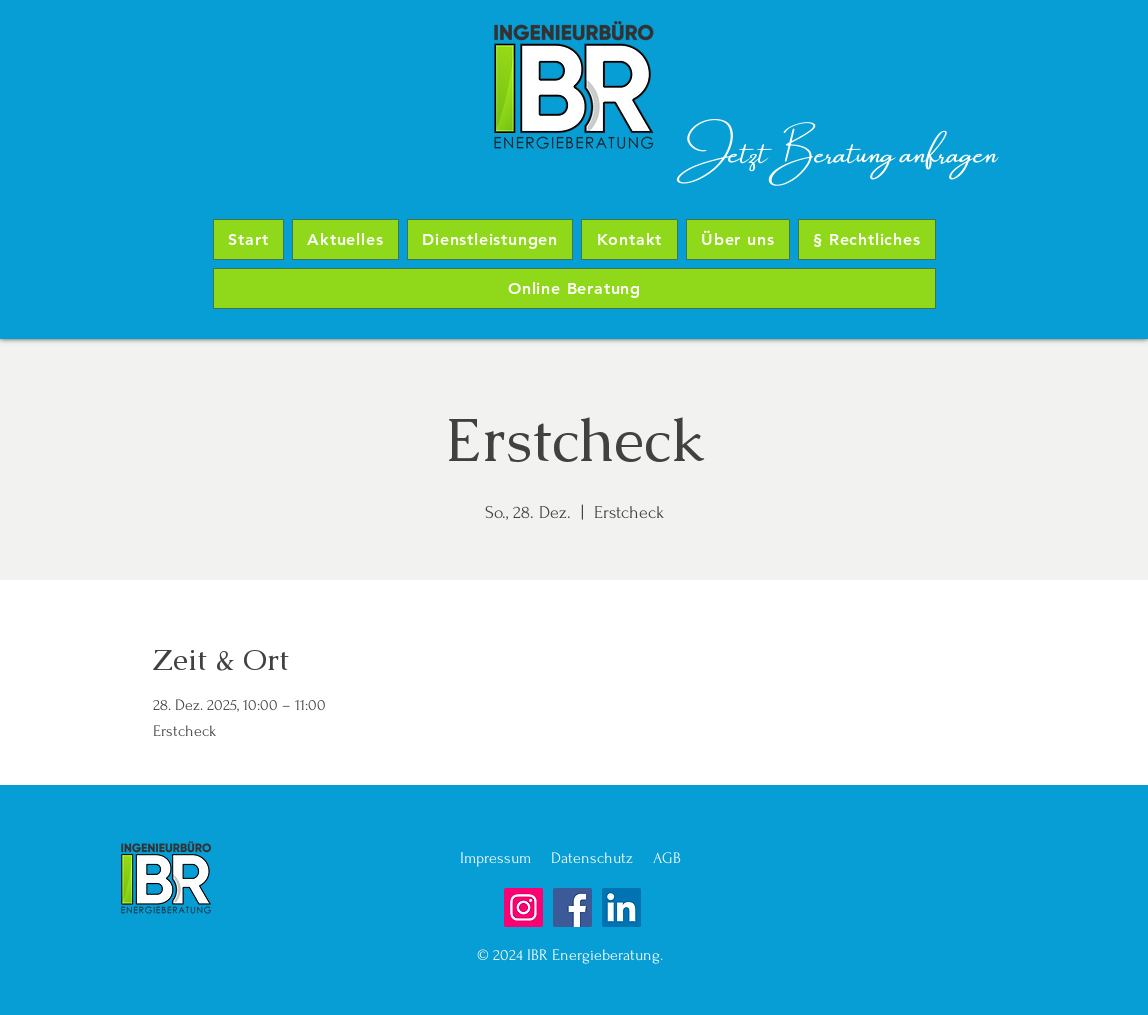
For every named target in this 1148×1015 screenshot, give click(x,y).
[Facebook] (572, 907)
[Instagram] (523, 907)
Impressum (505, 858)
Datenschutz (602, 858)
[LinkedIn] (621, 907)
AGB (667, 858)
